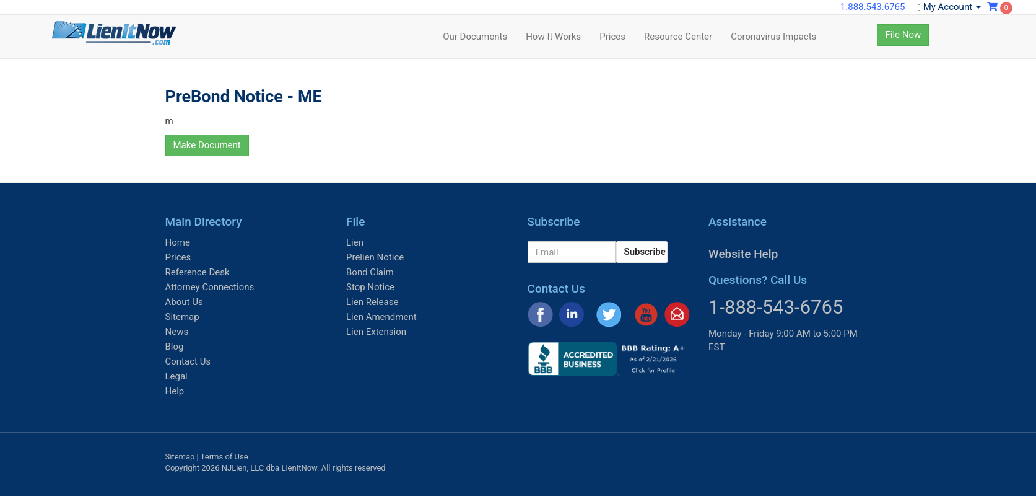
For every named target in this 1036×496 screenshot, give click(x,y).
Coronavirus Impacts (773, 36)
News (177, 331)
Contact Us (188, 361)
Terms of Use (224, 456)
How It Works (553, 36)
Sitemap (182, 316)
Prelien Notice (375, 257)
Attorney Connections (210, 287)
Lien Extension (376, 331)
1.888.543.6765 (872, 6)
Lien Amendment (381, 316)
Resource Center (678, 36)
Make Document (207, 145)
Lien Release (372, 302)
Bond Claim (370, 272)
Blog (174, 346)
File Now (903, 34)
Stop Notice (370, 287)
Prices (612, 36)
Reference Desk (197, 272)
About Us (184, 302)
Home (177, 242)
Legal (176, 376)
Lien (354, 242)
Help (175, 391)
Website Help (743, 254)
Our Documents (475, 36)
